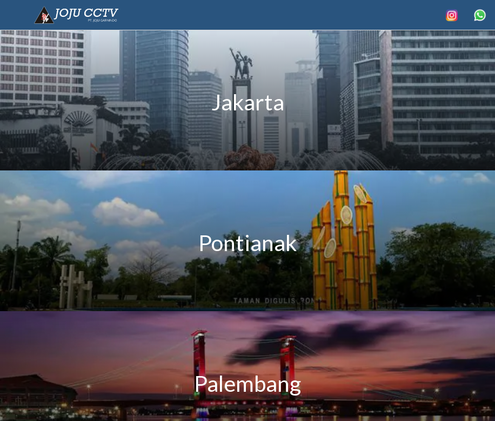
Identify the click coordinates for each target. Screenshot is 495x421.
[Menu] (15, 15)
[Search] (452, 15)
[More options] (480, 15)
